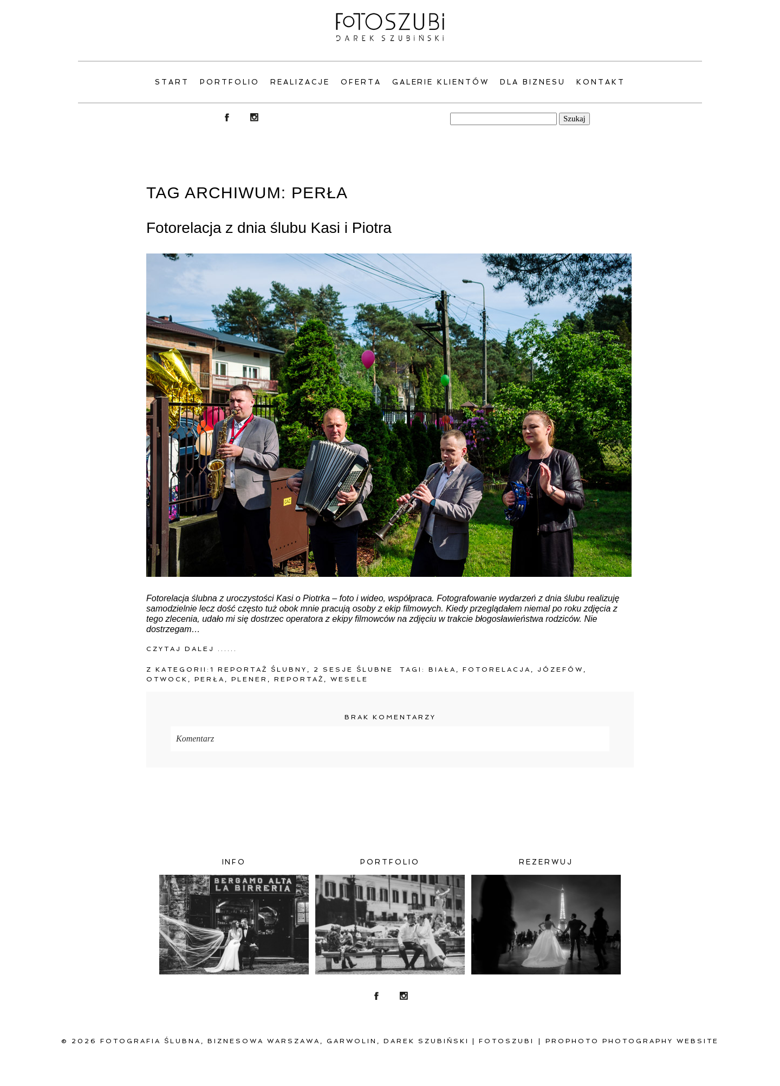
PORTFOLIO (229, 82)
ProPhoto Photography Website (632, 1041)
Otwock (167, 679)
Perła (209, 679)
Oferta (361, 82)
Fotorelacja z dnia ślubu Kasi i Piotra (269, 227)
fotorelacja (497, 669)
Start (172, 82)
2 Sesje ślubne (353, 669)
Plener (249, 679)
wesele (349, 679)
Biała (442, 669)
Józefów (560, 669)
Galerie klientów (441, 82)
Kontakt (600, 82)
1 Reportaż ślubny (258, 669)
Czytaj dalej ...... (191, 649)
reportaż (299, 679)
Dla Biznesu (533, 82)
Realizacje (300, 82)
